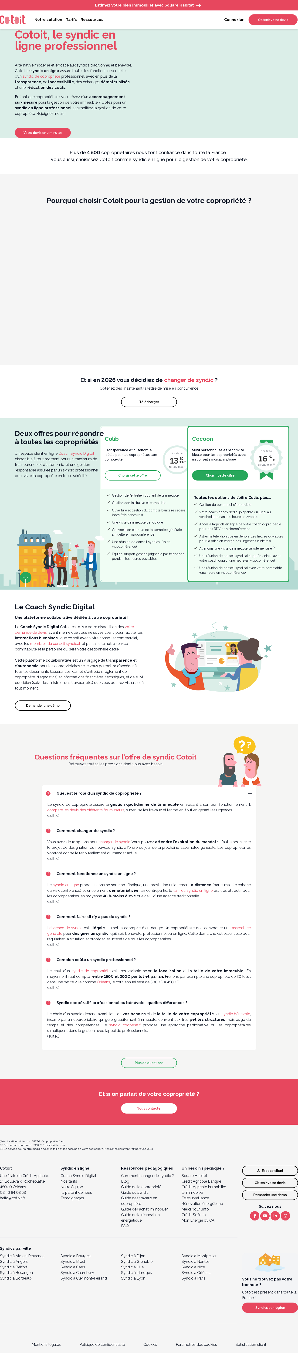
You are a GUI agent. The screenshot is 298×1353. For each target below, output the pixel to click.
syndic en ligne (66, 885)
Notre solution (48, 19)
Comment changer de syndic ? (147, 1176)
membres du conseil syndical (55, 643)
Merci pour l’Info (195, 1209)
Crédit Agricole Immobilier (204, 1187)
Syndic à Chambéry (77, 1272)
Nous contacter (149, 1108)
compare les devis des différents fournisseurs (85, 810)
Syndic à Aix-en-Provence (22, 1256)
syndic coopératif (125, 1025)
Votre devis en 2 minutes (43, 133)
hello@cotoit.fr (12, 1198)
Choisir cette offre (132, 475)
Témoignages (72, 1198)
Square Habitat (194, 1176)
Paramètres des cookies (196, 1344)
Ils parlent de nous (76, 1192)
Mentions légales (46, 1344)
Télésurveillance (195, 1198)
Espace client (270, 1171)
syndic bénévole (236, 1014)
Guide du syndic (135, 1192)
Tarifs (71, 19)
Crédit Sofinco (194, 1215)
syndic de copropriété (41, 76)
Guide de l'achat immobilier (144, 1209)
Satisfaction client (251, 1344)
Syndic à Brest (73, 1261)
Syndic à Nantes (196, 1261)
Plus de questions (149, 1063)
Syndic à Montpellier (199, 1256)
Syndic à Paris (193, 1278)
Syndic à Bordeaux (16, 1278)
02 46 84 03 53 (13, 1192)
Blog (125, 1181)
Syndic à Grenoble (136, 1261)
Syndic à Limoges (136, 1272)
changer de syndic (188, 380)
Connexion (234, 19)
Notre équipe (72, 1187)
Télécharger (149, 402)
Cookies (150, 1344)
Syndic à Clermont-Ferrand (84, 1278)
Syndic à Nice (193, 1267)
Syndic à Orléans (196, 1272)
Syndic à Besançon (16, 1272)
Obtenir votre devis (273, 20)
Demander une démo (43, 705)
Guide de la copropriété (141, 1187)
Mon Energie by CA (198, 1220)
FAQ (125, 1226)
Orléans (103, 982)
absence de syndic (65, 928)
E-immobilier (192, 1192)
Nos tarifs (69, 1181)
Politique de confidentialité (102, 1344)
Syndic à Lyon (133, 1278)
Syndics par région (270, 1308)
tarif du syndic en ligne (193, 890)
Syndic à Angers (14, 1261)
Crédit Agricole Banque (201, 1181)
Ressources (92, 19)
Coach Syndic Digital (76, 453)
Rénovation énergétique (202, 1203)
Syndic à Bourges (76, 1256)
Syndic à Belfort (13, 1267)
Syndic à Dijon (133, 1256)
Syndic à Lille (132, 1267)
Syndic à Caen (73, 1267)
